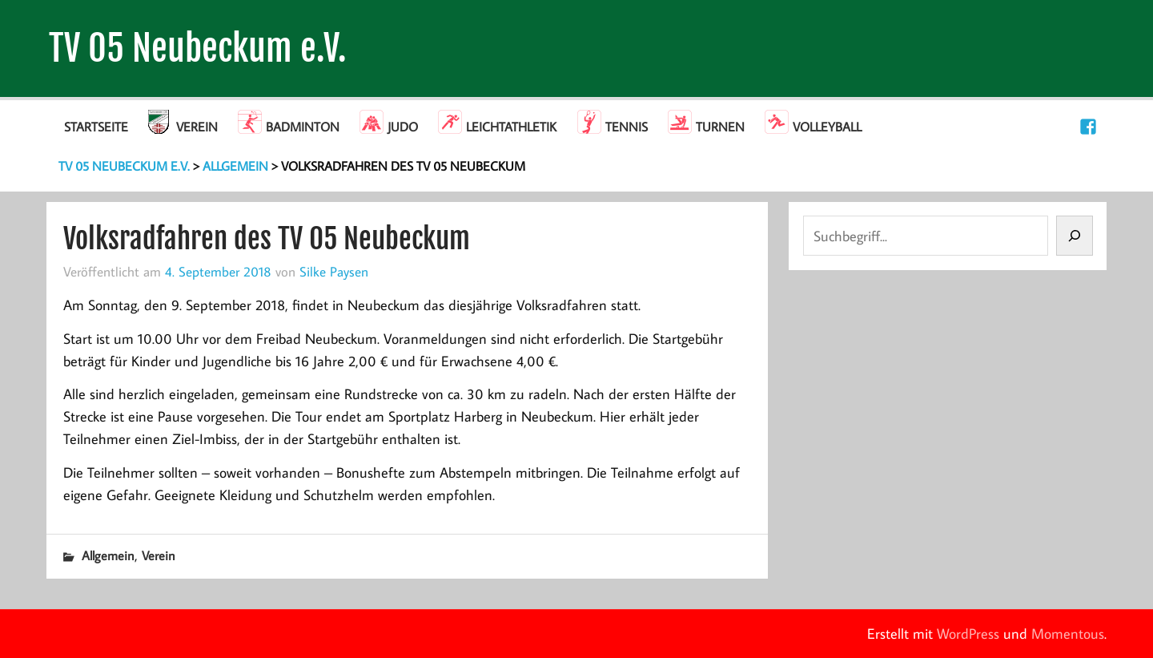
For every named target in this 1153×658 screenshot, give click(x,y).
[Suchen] (1074, 236)
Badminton (302, 127)
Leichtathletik (511, 127)
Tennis (626, 127)
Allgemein (108, 555)
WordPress (968, 633)
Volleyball (827, 127)
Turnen (720, 127)
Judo (403, 127)
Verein (197, 127)
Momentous (1067, 633)
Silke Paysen (333, 271)
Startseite (96, 127)
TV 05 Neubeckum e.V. (198, 48)
